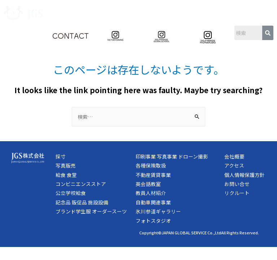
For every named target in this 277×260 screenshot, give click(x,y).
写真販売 (66, 165)
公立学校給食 (71, 192)
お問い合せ (237, 183)
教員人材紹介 (151, 192)
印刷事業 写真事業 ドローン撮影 (172, 156)
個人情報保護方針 (244, 174)
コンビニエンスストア (81, 183)
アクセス (234, 165)
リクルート (237, 192)
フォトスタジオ (153, 220)
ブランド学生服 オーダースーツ (91, 211)
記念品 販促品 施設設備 (82, 202)
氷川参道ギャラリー (158, 211)
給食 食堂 (66, 174)
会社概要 (234, 156)
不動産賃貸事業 (153, 174)
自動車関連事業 (153, 202)
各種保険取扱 (151, 165)
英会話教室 (148, 183)
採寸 (61, 156)
